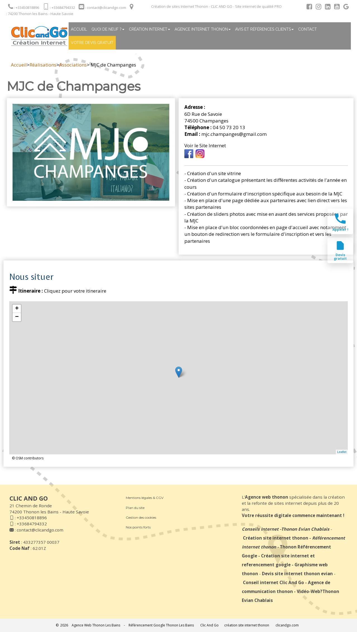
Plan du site (135, 508)
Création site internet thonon (275, 538)
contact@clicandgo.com (40, 530)
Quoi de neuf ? (107, 29)
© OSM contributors (28, 458)
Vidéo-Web (308, 591)
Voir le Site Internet (205, 145)
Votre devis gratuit (92, 42)
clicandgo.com (287, 625)
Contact (307, 29)
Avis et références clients (264, 29)
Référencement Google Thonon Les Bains (161, 625)
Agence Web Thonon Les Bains (96, 625)
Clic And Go (209, 625)
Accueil (79, 29)
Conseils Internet (260, 529)
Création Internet (149, 29)
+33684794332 (32, 523)
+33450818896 (32, 517)
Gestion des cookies (141, 517)
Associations (73, 65)
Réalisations (43, 65)
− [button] (17, 317)
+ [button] (17, 309)
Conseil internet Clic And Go (273, 582)
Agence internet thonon (203, 29)
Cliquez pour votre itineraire (75, 291)
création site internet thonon (246, 625)
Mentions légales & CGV (144, 498)
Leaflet (341, 452)
